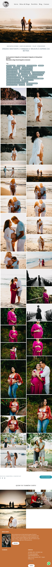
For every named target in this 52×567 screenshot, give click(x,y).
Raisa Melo (29, 85)
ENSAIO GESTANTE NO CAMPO (13, 77)
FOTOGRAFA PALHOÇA (12, 70)
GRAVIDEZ (9, 67)
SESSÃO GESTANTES (22, 75)
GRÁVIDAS (41, 65)
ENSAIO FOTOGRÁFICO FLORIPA (30, 77)
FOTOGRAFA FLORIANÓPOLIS (13, 69)
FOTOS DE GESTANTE (31, 65)
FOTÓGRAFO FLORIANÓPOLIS (25, 70)
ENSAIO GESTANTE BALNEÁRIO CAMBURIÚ (33, 78)
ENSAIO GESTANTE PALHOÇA (13, 80)
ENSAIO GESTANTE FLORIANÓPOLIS (14, 78)
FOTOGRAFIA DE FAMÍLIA (38, 73)
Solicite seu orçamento (45, 476)
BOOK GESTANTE (21, 65)
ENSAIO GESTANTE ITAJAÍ (27, 80)
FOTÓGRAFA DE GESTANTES (38, 72)
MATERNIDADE (17, 67)
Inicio (16, 4)
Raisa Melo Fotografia (12, 85)
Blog (40, 4)
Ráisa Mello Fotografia (32, 83)
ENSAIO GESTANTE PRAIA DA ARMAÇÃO (15, 83)
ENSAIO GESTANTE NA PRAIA (36, 75)
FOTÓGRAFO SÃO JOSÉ (12, 72)
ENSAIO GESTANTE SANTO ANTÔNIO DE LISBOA (17, 81)
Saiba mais (16, 542)
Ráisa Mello (22, 85)
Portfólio (34, 4)
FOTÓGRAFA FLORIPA (11, 75)
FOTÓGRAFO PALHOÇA (24, 72)
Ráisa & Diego (25, 4)
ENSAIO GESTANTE (11, 65)
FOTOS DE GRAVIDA (26, 73)
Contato (46, 4)
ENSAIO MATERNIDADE (27, 67)
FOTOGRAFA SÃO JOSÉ (27, 69)
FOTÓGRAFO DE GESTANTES (13, 73)
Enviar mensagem (33, 553)
